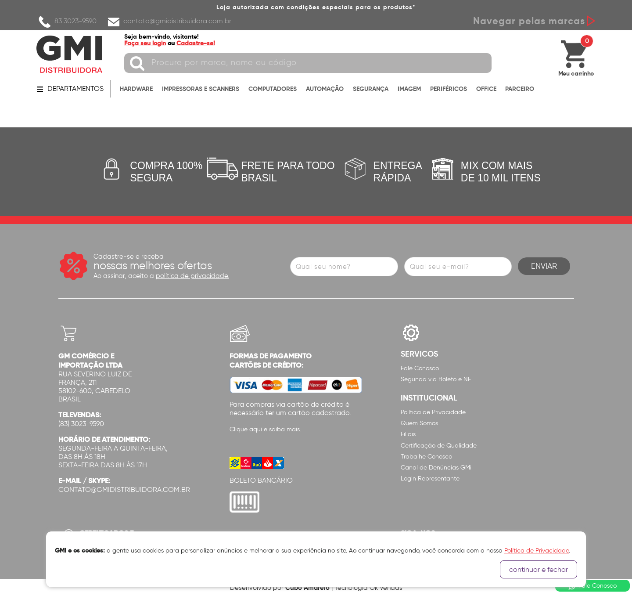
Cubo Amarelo (307, 587)
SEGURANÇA (370, 89)
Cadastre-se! (195, 43)
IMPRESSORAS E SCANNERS (200, 89)
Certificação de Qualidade (439, 445)
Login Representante (430, 478)
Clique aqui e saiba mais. (265, 429)
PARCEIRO (519, 89)
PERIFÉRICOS (448, 89)
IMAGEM (409, 89)
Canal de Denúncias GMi (436, 467)
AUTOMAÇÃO (325, 89)
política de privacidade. (192, 276)
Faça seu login (145, 43)
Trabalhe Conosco (426, 456)
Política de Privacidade (433, 412)
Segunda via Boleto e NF (436, 379)
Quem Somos (419, 423)
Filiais (408, 434)
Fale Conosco (420, 368)
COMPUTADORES (272, 89)
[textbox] (308, 63)
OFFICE (486, 89)
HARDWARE (136, 89)
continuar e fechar (538, 569)
